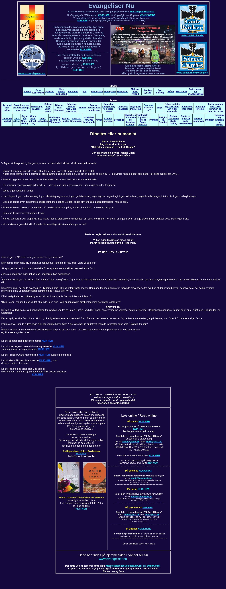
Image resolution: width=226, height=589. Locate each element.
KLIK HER (47, 341)
